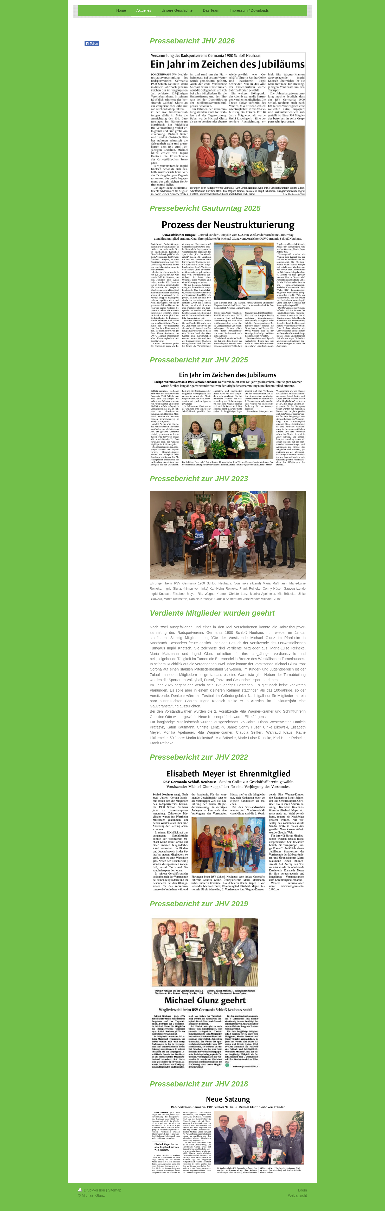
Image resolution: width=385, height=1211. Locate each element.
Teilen (92, 43)
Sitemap (114, 1190)
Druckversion (92, 1190)
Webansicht (297, 1195)
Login (302, 1190)
